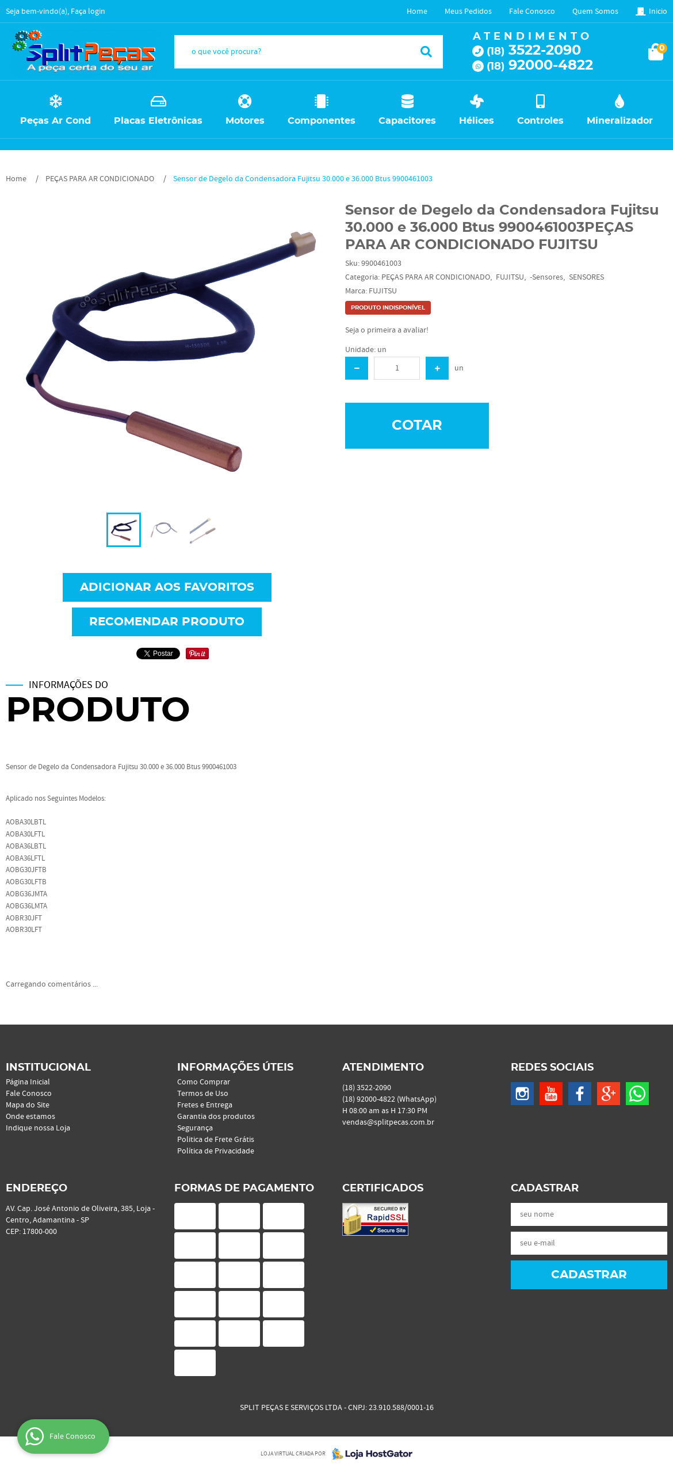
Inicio (658, 11)
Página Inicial (28, 1082)
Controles (540, 120)
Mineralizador (620, 120)
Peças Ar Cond (55, 120)
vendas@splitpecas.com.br (388, 1122)
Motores (245, 120)
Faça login (88, 11)
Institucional (48, 1068)
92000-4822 (540, 65)
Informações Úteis (235, 1068)
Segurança (195, 1128)
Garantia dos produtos (216, 1116)
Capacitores (407, 120)
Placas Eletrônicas (158, 120)
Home (417, 11)
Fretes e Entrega (204, 1105)
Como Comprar (203, 1082)
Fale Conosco (532, 11)
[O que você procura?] (426, 51)
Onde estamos (30, 1116)
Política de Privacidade (215, 1151)
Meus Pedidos (468, 11)
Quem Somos (595, 11)
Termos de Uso (202, 1093)
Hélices (476, 120)
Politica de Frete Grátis (215, 1139)
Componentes (321, 120)
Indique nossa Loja (38, 1128)
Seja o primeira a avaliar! (387, 330)
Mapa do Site (27, 1105)
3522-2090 (534, 51)
